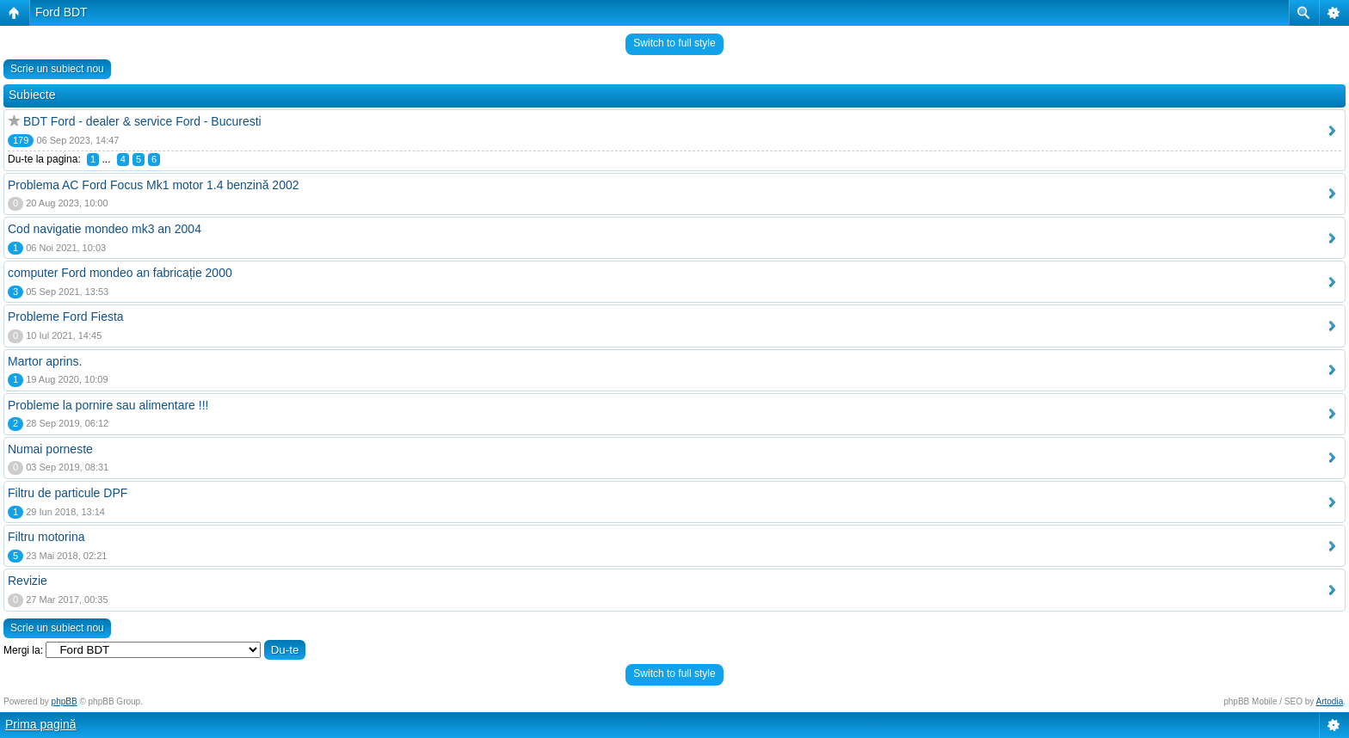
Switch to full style (674, 43)
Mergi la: (23, 650)
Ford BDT (61, 12)
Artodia (1330, 701)
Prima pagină (41, 724)
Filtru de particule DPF (67, 493)
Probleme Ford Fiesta (66, 316)
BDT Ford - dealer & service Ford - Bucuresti (142, 121)
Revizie (27, 580)
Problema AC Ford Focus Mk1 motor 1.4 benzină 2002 (153, 185)
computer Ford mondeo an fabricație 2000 (120, 273)
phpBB (64, 701)
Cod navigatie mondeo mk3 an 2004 (104, 229)
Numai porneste (50, 449)
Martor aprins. (45, 361)
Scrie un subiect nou (57, 69)
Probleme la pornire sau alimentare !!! (108, 405)
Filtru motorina (46, 537)
